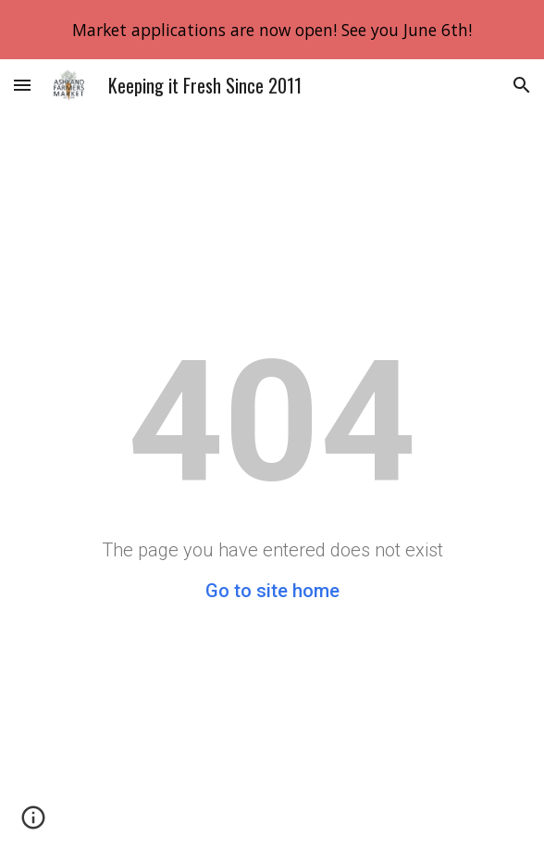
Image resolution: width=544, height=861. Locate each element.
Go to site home (272, 591)
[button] (22, 84)
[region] (272, 29)
